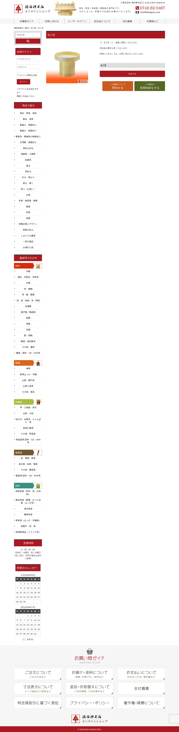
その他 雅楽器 (28, 469)
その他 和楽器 (28, 433)
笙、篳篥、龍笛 (28, 457)
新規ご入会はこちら (25, 95)
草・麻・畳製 (28, 294)
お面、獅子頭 (28, 379)
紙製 (28, 317)
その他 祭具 (28, 391)
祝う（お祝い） (28, 188)
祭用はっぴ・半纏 (28, 373)
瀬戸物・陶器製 (28, 311)
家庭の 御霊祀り (28, 130)
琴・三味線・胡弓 (28, 407)
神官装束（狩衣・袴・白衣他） (28, 491)
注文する (132, 74)
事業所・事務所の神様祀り (28, 136)
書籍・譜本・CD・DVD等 (28, 352)
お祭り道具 (28, 385)
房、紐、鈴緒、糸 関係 (28, 299)
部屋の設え (28, 229)
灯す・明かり (28, 176)
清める (28, 171)
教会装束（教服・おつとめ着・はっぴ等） (28, 500)
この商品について (118, 86)
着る (28, 165)
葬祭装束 (28, 514)
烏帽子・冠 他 (28, 525)
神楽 (28, 217)
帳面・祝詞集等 (28, 340)
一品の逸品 (28, 241)
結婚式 (28, 159)
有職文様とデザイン (28, 223)
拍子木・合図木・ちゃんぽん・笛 (28, 419)
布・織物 (28, 288)
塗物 (28, 323)
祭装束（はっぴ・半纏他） (28, 519)
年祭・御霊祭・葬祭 (28, 200)
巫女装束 (28, 508)
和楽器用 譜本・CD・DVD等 (28, 440)
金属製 (28, 305)
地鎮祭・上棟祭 (28, 153)
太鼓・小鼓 (28, 412)
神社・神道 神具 (28, 112)
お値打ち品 (28, 246)
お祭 (28, 194)
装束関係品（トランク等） (28, 531)
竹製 (28, 282)
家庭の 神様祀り (28, 124)
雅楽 (28, 205)
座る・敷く (28, 182)
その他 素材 (28, 346)
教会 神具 (28, 118)
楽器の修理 (28, 427)
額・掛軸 (28, 334)
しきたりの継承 (28, 235)
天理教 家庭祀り (28, 141)
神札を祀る (28, 147)
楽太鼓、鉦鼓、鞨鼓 (28, 463)
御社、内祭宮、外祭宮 (28, 276)
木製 (28, 270)
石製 (28, 329)
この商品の (150, 86)
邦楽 (28, 211)
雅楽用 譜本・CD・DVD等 (28, 475)
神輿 (28, 368)
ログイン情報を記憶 (27, 74)
